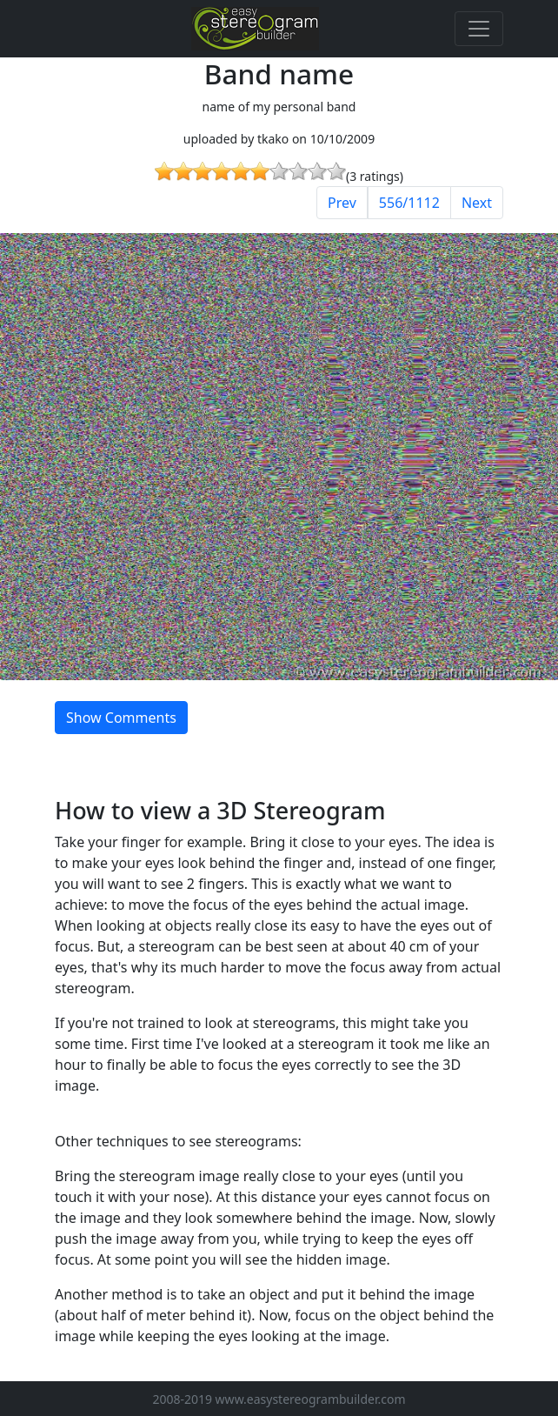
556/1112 (409, 202)
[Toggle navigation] (479, 28)
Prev (342, 202)
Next (477, 202)
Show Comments (121, 717)
